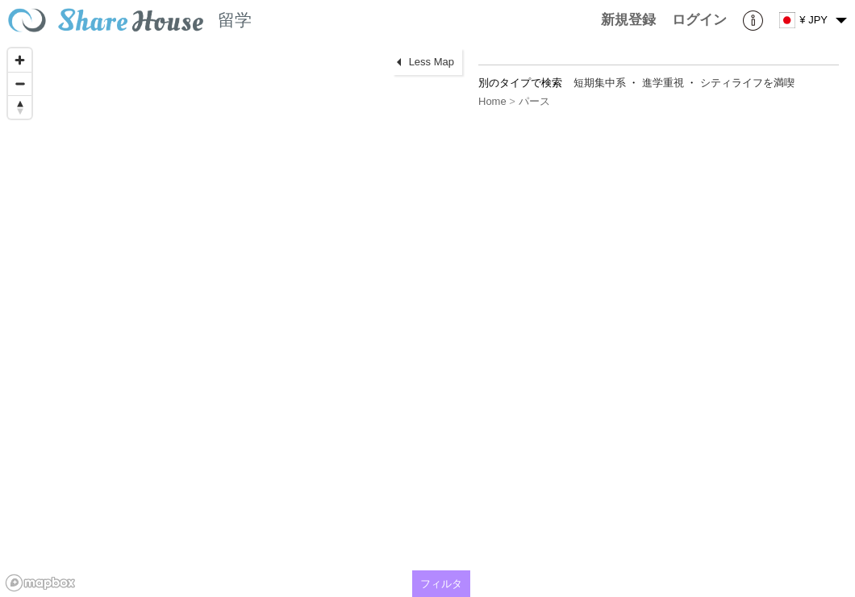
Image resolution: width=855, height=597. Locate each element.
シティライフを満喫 (747, 83)
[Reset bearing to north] (19, 107)
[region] (235, 318)
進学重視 (663, 83)
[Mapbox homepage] (40, 583)
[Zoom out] (19, 83)
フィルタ (441, 584)
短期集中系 (599, 83)
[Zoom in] (19, 60)
